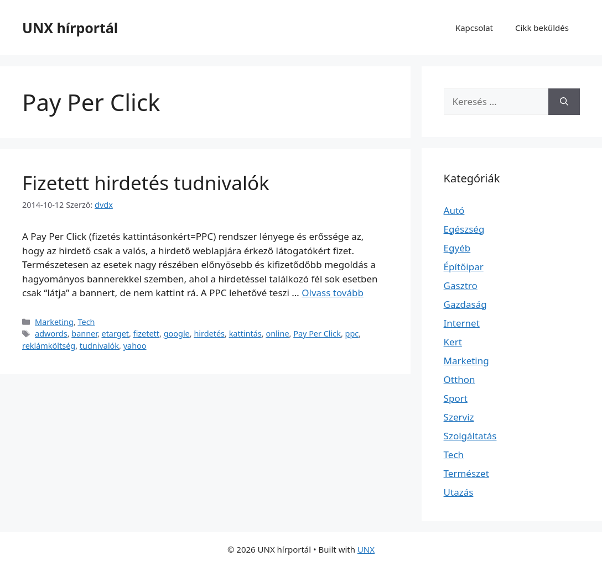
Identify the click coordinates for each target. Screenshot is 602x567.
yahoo (135, 345)
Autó (454, 210)
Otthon (459, 379)
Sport (456, 398)
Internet (462, 323)
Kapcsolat (474, 27)
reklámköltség (48, 345)
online (277, 333)
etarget (115, 333)
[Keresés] (564, 101)
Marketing (54, 322)
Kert (453, 341)
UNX (366, 549)
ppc (352, 333)
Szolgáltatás (470, 435)
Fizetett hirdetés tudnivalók (145, 183)
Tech (86, 322)
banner (84, 333)
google (177, 333)
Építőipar (464, 266)
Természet (466, 473)
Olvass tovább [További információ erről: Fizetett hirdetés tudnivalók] (333, 292)
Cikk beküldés (542, 27)
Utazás (459, 492)
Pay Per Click (317, 333)
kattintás (245, 333)
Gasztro (461, 285)
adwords (51, 333)
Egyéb (457, 248)
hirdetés (209, 333)
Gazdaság (465, 304)
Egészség (464, 229)
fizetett (146, 333)
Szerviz (459, 417)
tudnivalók (99, 345)
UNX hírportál (70, 27)
